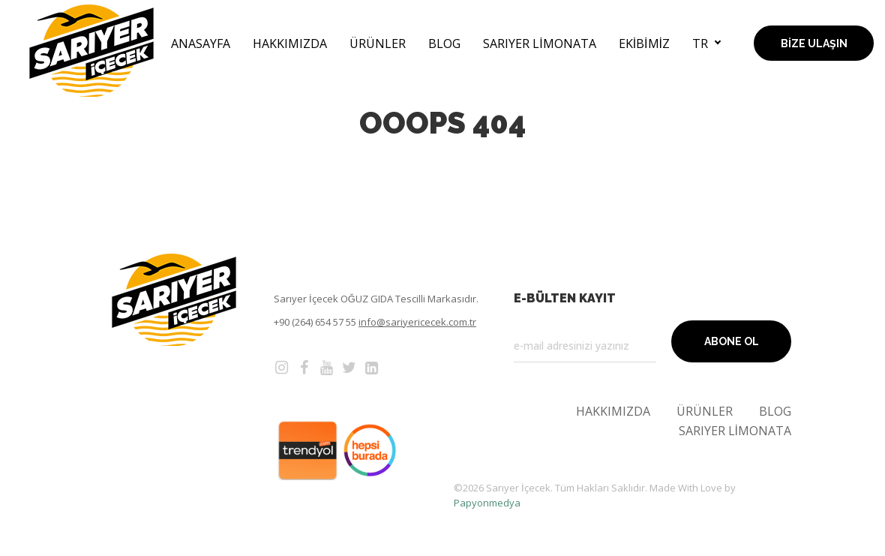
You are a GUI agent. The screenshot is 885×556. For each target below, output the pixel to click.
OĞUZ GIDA (367, 298)
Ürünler (378, 44)
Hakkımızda (290, 44)
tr (700, 44)
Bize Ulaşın (814, 44)
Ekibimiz (644, 44)
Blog (444, 44)
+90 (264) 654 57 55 (315, 322)
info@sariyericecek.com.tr (417, 322)
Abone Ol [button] (731, 341)
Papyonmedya (487, 502)
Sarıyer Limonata (539, 44)
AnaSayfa (200, 44)
